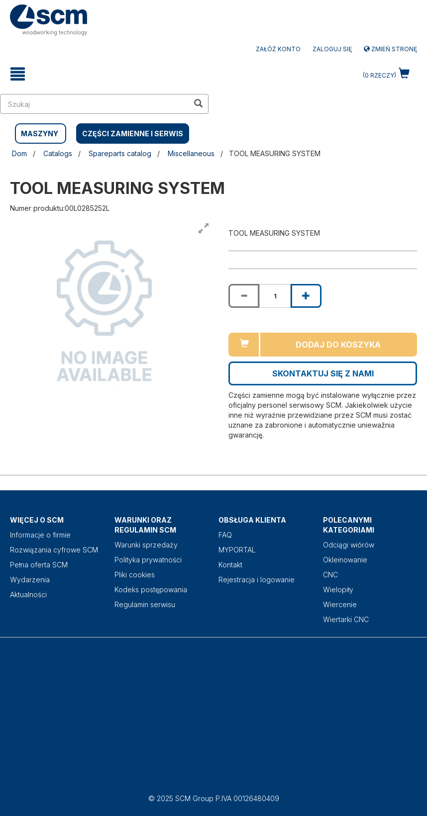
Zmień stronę (390, 49)
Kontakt (230, 564)
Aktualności (28, 594)
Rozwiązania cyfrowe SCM (54, 549)
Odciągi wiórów (348, 545)
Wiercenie (340, 604)
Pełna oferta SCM (39, 564)
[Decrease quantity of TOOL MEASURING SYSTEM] (243, 296)
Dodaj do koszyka (338, 345)
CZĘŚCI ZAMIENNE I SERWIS (132, 133)
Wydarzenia (30, 579)
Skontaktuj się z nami (323, 373)
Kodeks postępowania (150, 589)
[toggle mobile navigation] (17, 74)
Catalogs (57, 153)
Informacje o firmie (40, 535)
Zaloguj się (332, 49)
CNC (330, 574)
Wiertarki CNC (346, 619)
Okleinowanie (345, 559)
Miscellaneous (191, 153)
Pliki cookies (134, 574)
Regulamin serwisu (144, 604)
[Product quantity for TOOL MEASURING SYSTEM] (274, 296)
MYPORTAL (237, 549)
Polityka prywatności (148, 559)
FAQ (225, 535)
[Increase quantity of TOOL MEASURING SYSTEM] (306, 296)
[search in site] (94, 103)
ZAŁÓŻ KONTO (278, 49)
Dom (19, 153)
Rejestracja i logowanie (256, 579)
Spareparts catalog (120, 153)
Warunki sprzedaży (146, 545)
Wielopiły (338, 589)
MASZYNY (39, 133)
